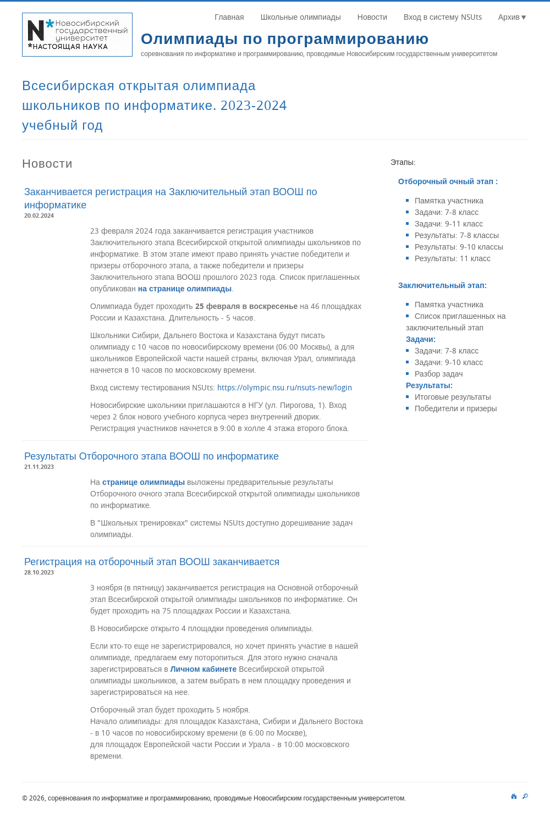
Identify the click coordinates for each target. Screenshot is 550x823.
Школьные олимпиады (301, 17)
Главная (229, 17)
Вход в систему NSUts (443, 17)
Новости (372, 17)
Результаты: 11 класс (453, 258)
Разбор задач (439, 373)
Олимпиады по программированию (285, 38)
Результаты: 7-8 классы (457, 235)
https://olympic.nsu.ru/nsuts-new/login (284, 387)
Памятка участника (449, 200)
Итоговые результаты (453, 396)
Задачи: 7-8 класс (447, 212)
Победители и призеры (456, 408)
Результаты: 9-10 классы (459, 246)
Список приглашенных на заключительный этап (456, 322)
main (514, 795)
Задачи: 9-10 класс (449, 362)
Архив (509, 17)
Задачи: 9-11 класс (449, 223)
